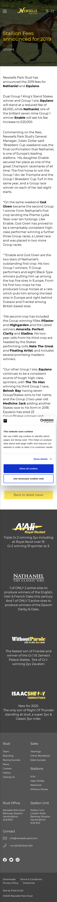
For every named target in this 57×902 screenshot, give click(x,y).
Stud (6, 743)
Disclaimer (29, 882)
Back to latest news (28, 495)
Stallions (36, 769)
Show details (41, 459)
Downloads (9, 879)
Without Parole (39, 789)
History (7, 772)
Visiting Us (47, 11)
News (6, 764)
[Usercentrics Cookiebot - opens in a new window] (41, 421)
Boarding (8, 755)
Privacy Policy (10, 882)
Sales (34, 743)
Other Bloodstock (40, 755)
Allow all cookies (28, 468)
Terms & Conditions (31, 879)
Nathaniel (35, 785)
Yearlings (35, 751)
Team (6, 751)
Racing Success (11, 760)
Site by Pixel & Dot (13, 890)
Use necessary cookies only (28, 478)
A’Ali (32, 776)
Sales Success (38, 760)
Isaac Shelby (37, 780)
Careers (7, 768)
